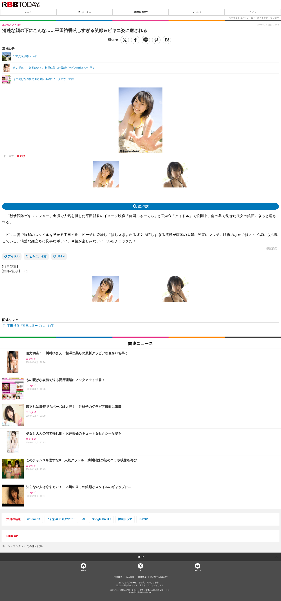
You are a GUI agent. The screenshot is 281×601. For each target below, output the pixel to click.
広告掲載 (130, 577)
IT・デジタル (84, 12)
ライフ (252, 12)
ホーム (28, 12)
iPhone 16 (33, 519)
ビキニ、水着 (38, 256)
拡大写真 (143, 206)
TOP (140, 557)
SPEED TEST (140, 12)
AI (83, 519)
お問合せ (117, 577)
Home (83, 570)
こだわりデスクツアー (61, 519)
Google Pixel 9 (101, 519)
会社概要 (142, 577)
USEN (61, 256)
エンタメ (196, 12)
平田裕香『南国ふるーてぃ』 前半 (30, 325)
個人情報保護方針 (159, 577)
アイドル (13, 256)
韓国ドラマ (125, 519)
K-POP (143, 519)
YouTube (198, 570)
